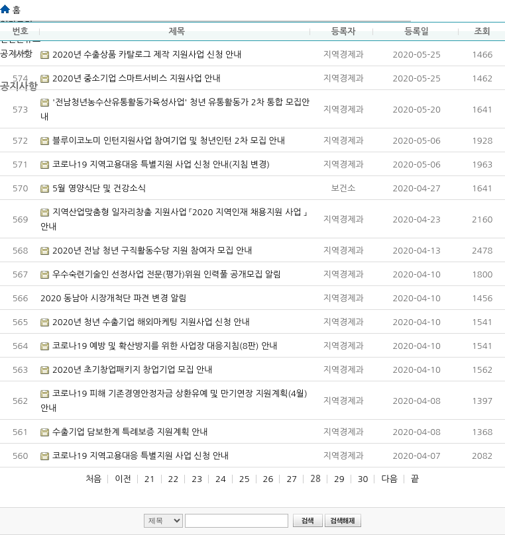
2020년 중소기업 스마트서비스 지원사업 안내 (136, 78)
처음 (93, 479)
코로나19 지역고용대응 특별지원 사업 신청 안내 (140, 456)
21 (149, 479)
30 (363, 479)
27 (291, 479)
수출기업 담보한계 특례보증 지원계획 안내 (130, 432)
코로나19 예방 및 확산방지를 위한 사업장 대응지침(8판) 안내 (165, 346)
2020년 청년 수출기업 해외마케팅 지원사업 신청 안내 (151, 322)
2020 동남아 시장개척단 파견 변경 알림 (113, 298)
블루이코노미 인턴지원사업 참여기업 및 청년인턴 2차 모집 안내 (168, 140)
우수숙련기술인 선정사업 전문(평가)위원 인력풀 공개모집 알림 (166, 274)
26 (268, 479)
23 (197, 479)
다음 (389, 479)
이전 (123, 479)
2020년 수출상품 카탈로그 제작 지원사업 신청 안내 (147, 54)
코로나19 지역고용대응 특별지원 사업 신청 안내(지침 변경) (161, 164)
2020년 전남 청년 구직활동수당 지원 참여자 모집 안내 (152, 250)
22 (173, 479)
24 (220, 479)
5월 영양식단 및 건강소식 (99, 188)
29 (339, 479)
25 (244, 479)
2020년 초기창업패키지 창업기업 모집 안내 (132, 369)
